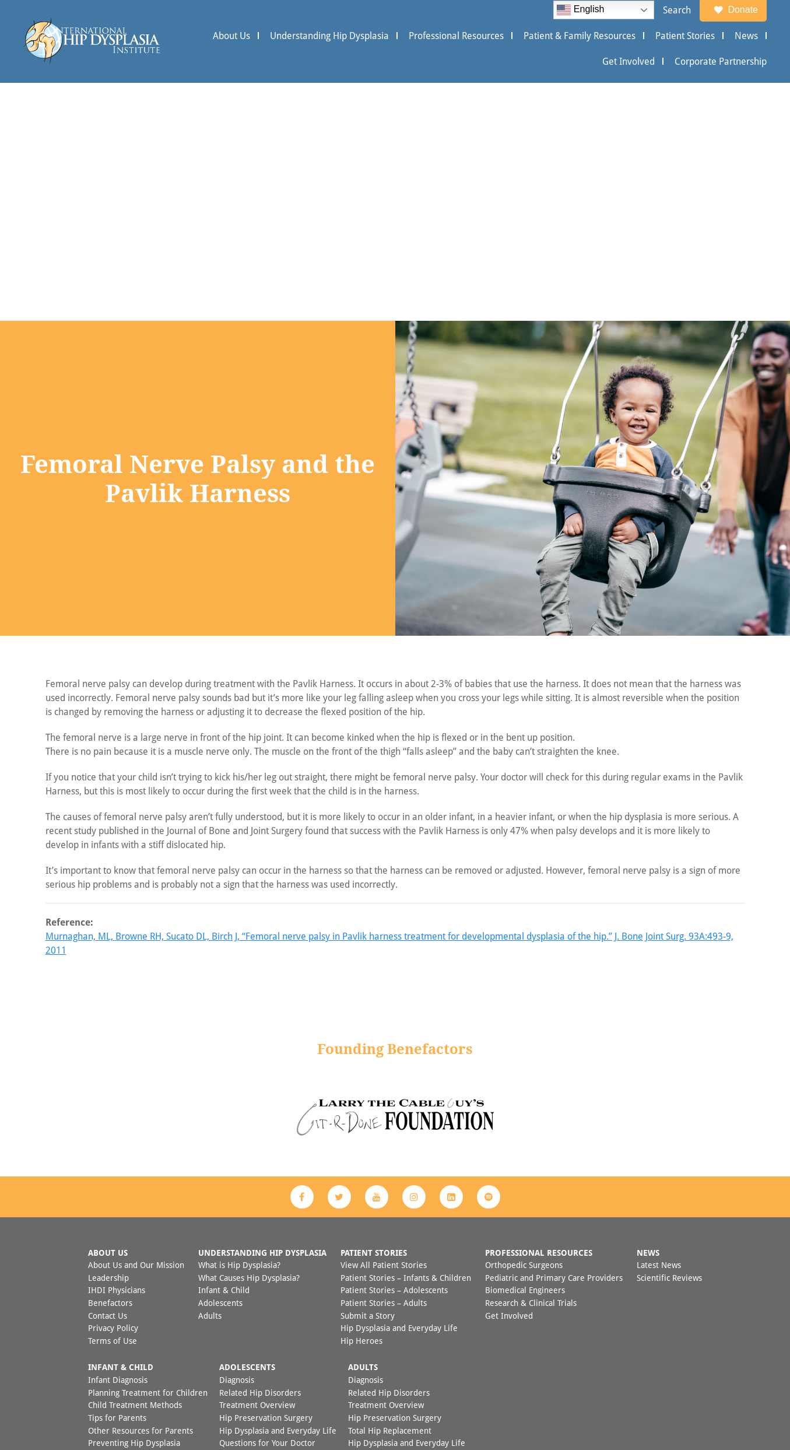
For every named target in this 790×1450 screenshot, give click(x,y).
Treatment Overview (257, 1166)
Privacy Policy (113, 1089)
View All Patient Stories (383, 1026)
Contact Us (107, 1077)
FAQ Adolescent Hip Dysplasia (274, 1229)
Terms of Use (112, 1102)
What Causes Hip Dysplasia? (249, 1039)
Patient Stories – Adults (383, 1064)
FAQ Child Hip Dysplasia (132, 1217)
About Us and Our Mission (136, 1026)
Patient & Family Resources (579, 35)
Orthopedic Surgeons (524, 1026)
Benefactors (110, 1064)
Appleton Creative (419, 1413)
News (746, 35)
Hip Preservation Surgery (266, 1179)
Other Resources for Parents (140, 1192)
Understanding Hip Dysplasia (329, 35)
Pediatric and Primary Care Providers (554, 1039)
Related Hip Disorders (260, 1154)
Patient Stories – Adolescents (394, 1051)
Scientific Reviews (669, 1039)
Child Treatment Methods (135, 1166)
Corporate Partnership (721, 61)
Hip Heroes (361, 1102)
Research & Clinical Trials (531, 1064)
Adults (210, 1077)
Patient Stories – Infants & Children (405, 1039)
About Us (231, 35)
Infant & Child (224, 1051)
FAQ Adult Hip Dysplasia (392, 1242)
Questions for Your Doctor (267, 1204)
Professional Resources (456, 35)
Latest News (659, 1026)
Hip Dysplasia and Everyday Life (399, 1089)
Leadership (108, 1039)
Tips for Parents (117, 1179)
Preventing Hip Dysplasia (134, 1204)
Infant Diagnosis (118, 1141)
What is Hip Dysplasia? (239, 1026)
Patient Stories (685, 35)
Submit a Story (367, 1077)
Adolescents (220, 1064)
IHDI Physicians (116, 1051)
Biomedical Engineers (525, 1051)
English (580, 10)
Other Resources (249, 1217)
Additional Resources (387, 1229)
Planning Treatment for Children (148, 1154)
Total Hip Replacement (389, 1192)
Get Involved (628, 61)
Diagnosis (236, 1141)
